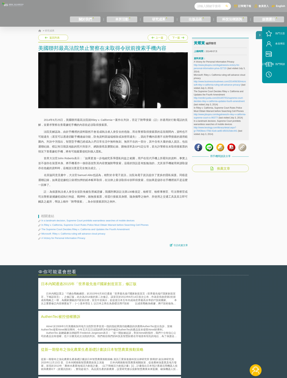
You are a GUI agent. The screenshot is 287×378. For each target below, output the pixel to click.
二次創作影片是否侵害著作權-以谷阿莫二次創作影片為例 (76, 322)
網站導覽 (167, 363)
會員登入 (263, 5)
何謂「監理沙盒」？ (158, 322)
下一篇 (178, 38)
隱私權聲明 (145, 357)
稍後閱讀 (276, 87)
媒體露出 (268, 19)
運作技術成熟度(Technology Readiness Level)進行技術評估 (77, 332)
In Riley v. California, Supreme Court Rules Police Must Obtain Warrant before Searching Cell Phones (94, 225)
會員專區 (274, 56)
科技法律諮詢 (232, 19)
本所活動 (121, 19)
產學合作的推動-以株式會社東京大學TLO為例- (174, 338)
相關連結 (217, 357)
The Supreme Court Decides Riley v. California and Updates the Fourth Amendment (85, 229)
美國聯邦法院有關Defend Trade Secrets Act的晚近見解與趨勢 (78, 327)
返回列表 (54, 37)
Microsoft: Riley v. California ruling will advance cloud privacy (73, 233)
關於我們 (85, 19)
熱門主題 (274, 46)
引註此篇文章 (181, 245)
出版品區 (195, 19)
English (280, 5)
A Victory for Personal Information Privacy (63, 238)
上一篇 (157, 37)
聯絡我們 (144, 363)
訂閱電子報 (244, 5)
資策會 (196, 357)
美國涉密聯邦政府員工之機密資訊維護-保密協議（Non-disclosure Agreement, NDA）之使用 (88, 338)
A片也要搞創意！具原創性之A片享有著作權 (172, 327)
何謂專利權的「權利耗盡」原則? (166, 332)
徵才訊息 (167, 357)
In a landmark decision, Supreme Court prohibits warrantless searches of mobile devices (88, 220)
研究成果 (158, 19)
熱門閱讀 (274, 76)
